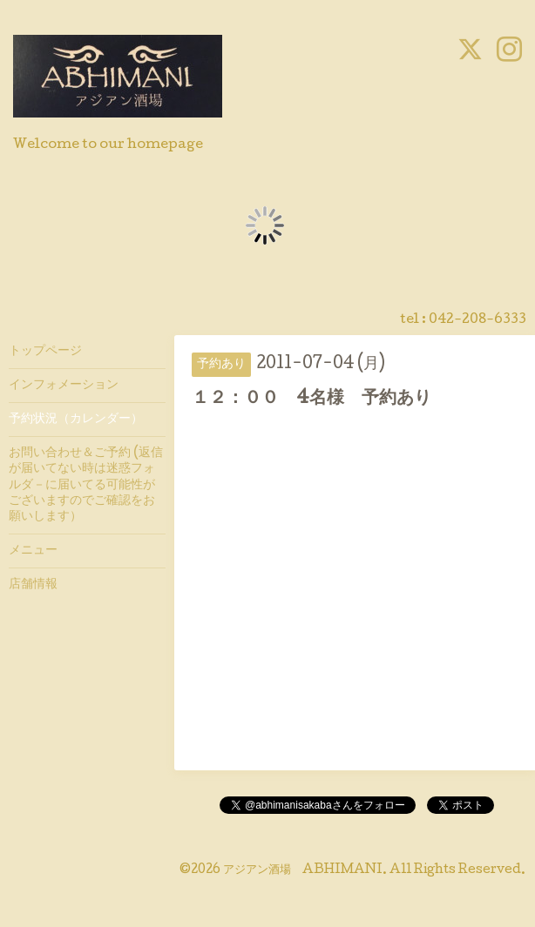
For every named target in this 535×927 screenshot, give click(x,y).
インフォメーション (64, 386)
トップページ (45, 352)
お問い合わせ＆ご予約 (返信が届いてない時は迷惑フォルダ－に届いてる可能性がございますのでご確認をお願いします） (86, 485)
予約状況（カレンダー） (76, 420)
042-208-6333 (477, 320)
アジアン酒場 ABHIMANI (303, 870)
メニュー (33, 551)
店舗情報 (33, 585)
